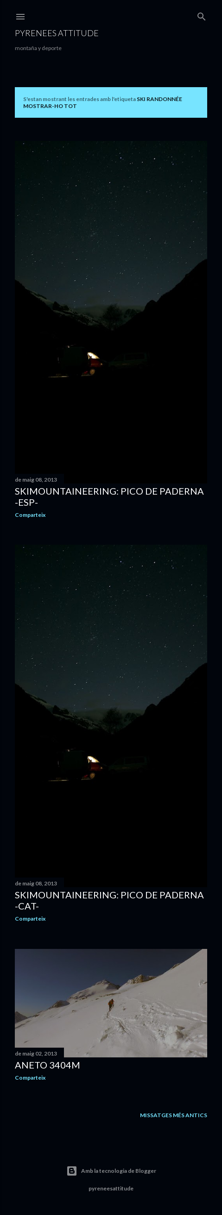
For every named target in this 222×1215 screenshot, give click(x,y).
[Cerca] (201, 15)
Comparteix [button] (30, 514)
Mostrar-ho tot (50, 105)
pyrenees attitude (57, 33)
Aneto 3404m (47, 1064)
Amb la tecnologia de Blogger (111, 1171)
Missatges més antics (173, 1115)
